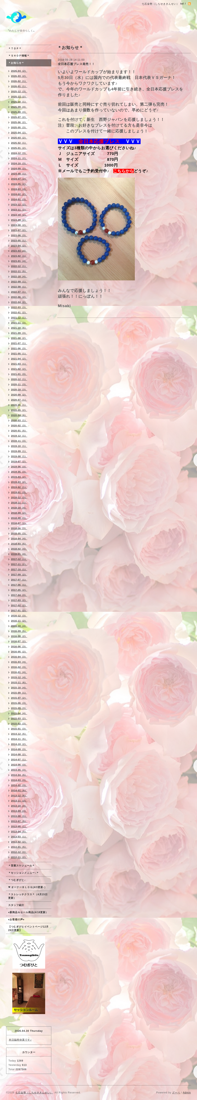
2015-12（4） (19, 677)
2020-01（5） (19, 430)
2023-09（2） (19, 220)
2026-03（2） (19, 76)
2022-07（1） (19, 292)
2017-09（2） (19, 574)
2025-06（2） (19, 122)
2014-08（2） (19, 754)
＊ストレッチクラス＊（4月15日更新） (28, 896)
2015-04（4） (19, 713)
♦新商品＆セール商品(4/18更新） (28, 912)
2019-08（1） (19, 456)
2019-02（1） (19, 487)
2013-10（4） (19, 806)
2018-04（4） (19, 538)
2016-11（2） (19, 621)
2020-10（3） (19, 389)
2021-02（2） (19, 369)
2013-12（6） (19, 795)
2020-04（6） (19, 415)
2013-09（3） (19, 811)
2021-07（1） (19, 343)
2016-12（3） (19, 615)
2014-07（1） (19, 759)
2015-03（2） (19, 718)
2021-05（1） (19, 353)
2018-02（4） (19, 549)
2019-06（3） (19, 466)
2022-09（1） (19, 281)
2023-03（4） (19, 251)
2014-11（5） (19, 739)
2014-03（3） (19, 780)
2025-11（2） (19, 96)
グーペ (176, 1092)
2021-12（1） (19, 317)
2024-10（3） (19, 163)
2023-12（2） (19, 204)
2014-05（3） (19, 770)
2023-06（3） (19, 235)
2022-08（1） (19, 287)
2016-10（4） (19, 626)
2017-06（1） (19, 585)
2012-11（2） (19, 857)
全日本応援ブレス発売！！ (76, 64)
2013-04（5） (19, 831)
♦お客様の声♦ (16, 919)
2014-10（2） (19, 744)
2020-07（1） (19, 400)
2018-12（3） (19, 497)
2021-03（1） (19, 364)
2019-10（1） (19, 446)
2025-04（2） (19, 132)
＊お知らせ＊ (16, 62)
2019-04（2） (19, 477)
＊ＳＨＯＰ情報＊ (19, 55)
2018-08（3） (19, 518)
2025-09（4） (19, 107)
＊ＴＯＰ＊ (15, 48)
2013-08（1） (19, 816)
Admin (187, 1092)
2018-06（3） (19, 528)
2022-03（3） (19, 307)
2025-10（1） (19, 102)
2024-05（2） (19, 184)
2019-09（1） (19, 451)
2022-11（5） (19, 271)
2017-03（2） (19, 600)
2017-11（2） (19, 564)
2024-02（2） (19, 194)
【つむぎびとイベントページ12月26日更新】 (28, 928)
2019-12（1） (19, 436)
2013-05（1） (19, 826)
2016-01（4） (19, 672)
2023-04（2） (19, 245)
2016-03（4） (19, 662)
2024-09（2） (19, 168)
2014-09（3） (19, 749)
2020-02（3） (19, 425)
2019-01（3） (19, 492)
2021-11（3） (19, 323)
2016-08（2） (19, 636)
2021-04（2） (19, 358)
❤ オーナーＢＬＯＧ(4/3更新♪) (27, 887)
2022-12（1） (19, 266)
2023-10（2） (19, 215)
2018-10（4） (19, 508)
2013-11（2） (19, 800)
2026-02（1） (19, 81)
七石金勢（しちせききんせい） (34, 1092)
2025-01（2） (19, 148)
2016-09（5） (19, 631)
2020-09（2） (19, 394)
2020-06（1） (19, 405)
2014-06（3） (19, 764)
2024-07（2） (19, 179)
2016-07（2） (19, 641)
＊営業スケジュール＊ (21, 865)
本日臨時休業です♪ (20, 1039)
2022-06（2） (19, 297)
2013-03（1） (19, 836)
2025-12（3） (19, 91)
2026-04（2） (19, 71)
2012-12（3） (19, 852)
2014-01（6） (19, 790)
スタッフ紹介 (16, 905)
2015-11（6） (19, 682)
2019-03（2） (19, 482)
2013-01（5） (19, 847)
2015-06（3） (19, 703)
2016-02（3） (19, 667)
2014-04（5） (19, 775)
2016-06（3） (19, 646)
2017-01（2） (19, 610)
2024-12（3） (19, 153)
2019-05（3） (19, 472)
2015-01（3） (19, 729)
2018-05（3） (19, 533)
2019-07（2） (19, 461)
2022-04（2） (19, 302)
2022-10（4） (19, 276)
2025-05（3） (19, 127)
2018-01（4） (19, 554)
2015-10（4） (19, 687)
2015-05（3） (19, 708)
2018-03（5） (19, 543)
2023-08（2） (19, 225)
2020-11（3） (19, 384)
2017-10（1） (19, 569)
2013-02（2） (19, 842)
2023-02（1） (19, 256)
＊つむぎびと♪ (17, 880)
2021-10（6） (19, 328)
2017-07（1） (19, 579)
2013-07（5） (19, 821)
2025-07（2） (19, 117)
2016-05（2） (19, 651)
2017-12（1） (19, 559)
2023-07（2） (19, 230)
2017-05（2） (19, 590)
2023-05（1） (19, 240)
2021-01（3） (19, 374)
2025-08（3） (19, 112)
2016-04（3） (19, 657)
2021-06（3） (19, 348)
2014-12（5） (19, 734)
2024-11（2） (19, 158)
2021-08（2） (19, 338)
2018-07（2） (19, 523)
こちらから (123, 171)
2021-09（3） (19, 333)
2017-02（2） (19, 605)
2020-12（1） (19, 379)
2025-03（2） (19, 137)
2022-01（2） (19, 312)
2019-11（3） (19, 441)
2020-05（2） (19, 410)
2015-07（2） (19, 698)
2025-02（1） (19, 143)
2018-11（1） (19, 502)
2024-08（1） (19, 173)
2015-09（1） (19, 693)
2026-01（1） (19, 86)
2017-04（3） (19, 595)
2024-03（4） (19, 189)
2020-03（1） (19, 420)
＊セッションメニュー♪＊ (23, 872)
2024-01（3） (19, 199)
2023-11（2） (19, 209)
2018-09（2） (19, 513)
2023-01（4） (19, 261)
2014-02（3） (19, 785)
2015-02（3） (19, 723)
